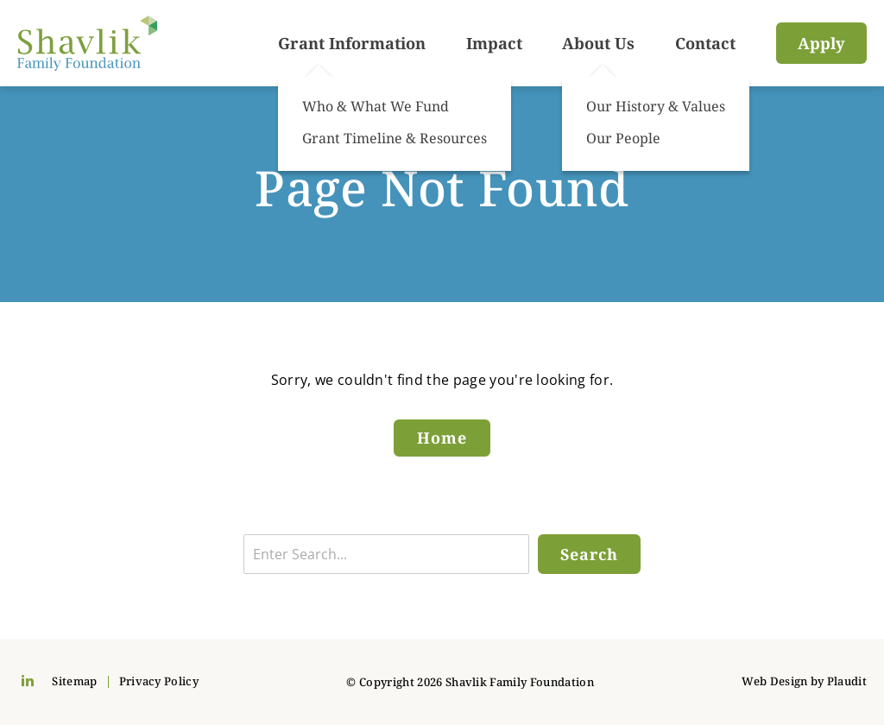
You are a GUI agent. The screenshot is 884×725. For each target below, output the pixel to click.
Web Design (774, 681)
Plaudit (847, 681)
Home (442, 437)
